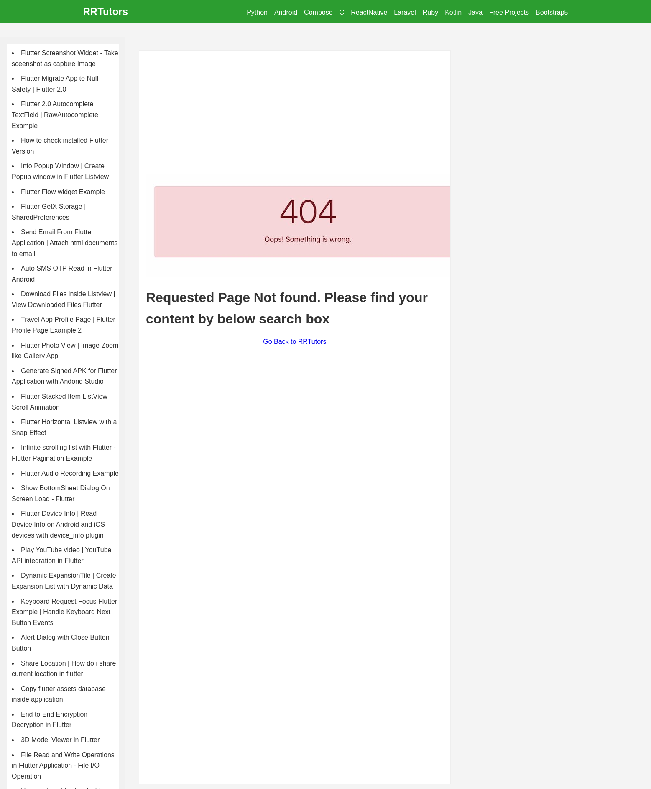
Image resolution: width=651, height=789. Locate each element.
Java (475, 12)
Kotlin (453, 12)
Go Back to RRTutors (294, 341)
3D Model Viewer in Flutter (60, 739)
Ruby (430, 12)
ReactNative (369, 12)
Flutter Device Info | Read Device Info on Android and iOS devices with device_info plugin (58, 524)
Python (257, 12)
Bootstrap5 (552, 12)
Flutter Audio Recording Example (70, 473)
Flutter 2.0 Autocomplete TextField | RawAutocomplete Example (55, 114)
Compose (318, 12)
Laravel (405, 12)
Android (285, 12)
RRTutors (105, 11)
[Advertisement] (295, 115)
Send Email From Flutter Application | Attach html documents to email (64, 242)
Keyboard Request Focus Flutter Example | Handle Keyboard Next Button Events (64, 612)
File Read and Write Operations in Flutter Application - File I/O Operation (63, 765)
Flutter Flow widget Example (63, 191)
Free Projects (509, 12)
